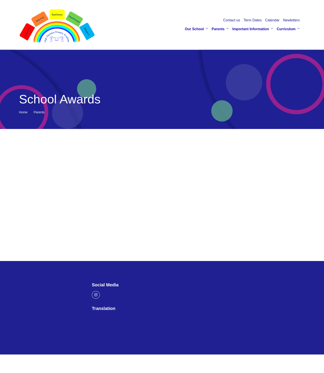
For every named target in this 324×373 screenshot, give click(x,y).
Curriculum (286, 29)
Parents (218, 29)
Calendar (272, 20)
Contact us (231, 20)
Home (23, 112)
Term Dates (253, 20)
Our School (194, 29)
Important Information (250, 29)
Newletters (291, 20)
